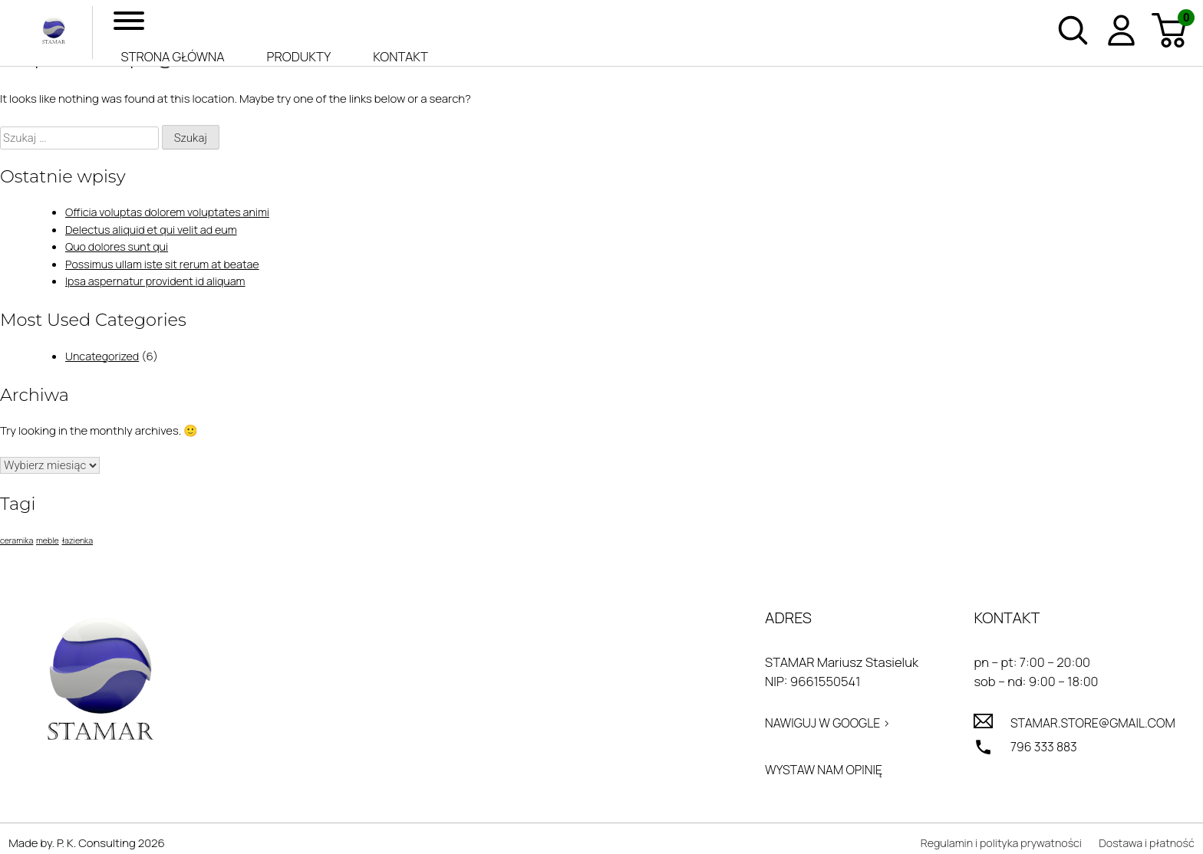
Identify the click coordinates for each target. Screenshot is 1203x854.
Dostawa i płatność (1145, 845)
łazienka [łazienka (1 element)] (77, 540)
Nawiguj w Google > (822, 724)
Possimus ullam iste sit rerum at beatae (166, 264)
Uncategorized (104, 356)
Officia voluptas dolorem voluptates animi (172, 212)
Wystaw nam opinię (818, 771)
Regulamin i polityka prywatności (992, 845)
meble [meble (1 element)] (47, 540)
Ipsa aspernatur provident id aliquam (159, 281)
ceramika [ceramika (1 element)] (16, 540)
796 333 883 (1038, 748)
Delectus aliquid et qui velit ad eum (155, 230)
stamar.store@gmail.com (1089, 724)
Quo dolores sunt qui (119, 246)
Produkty (299, 56)
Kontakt (400, 56)
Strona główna (173, 56)
